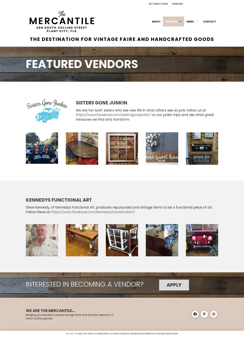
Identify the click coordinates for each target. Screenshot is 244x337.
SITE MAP (69, 334)
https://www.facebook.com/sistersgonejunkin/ (113, 114)
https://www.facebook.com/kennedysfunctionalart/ (93, 212)
